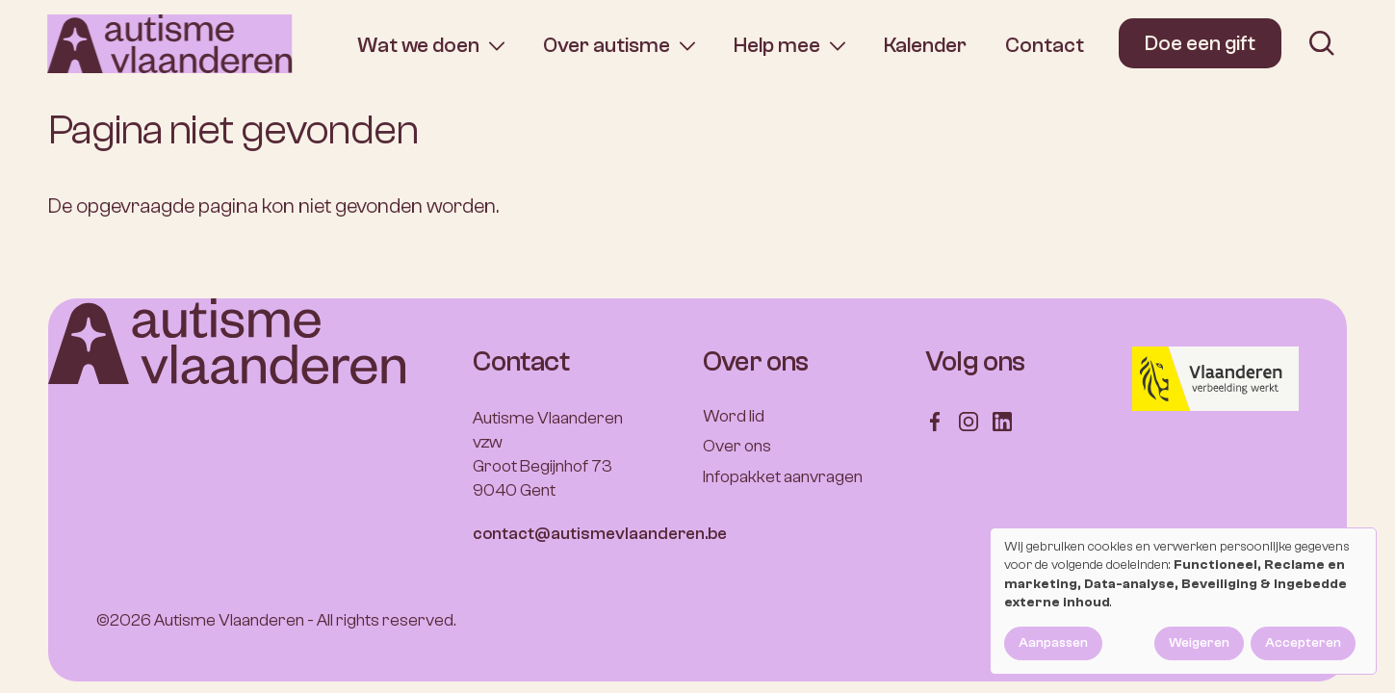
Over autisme (606, 46)
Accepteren (1303, 643)
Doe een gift (1200, 43)
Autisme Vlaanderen (229, 620)
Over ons (737, 446)
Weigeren (1199, 643)
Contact (1044, 45)
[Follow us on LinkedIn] (1002, 420)
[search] (1322, 43)
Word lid (733, 416)
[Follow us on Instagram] (968, 420)
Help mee (777, 46)
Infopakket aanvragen (783, 477)
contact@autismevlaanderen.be (600, 534)
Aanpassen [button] (1053, 643)
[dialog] (1183, 601)
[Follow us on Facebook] (934, 420)
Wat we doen (418, 46)
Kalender (925, 45)
